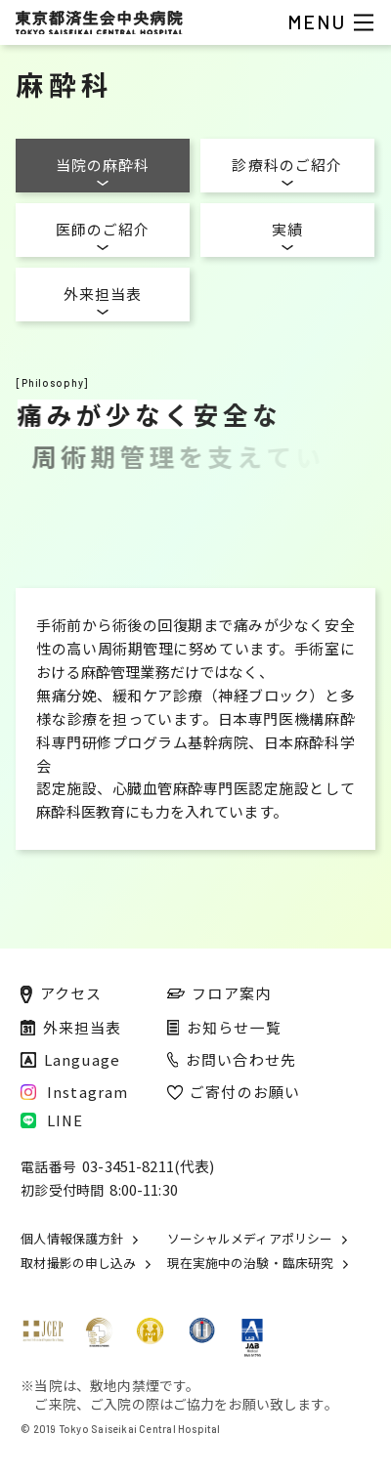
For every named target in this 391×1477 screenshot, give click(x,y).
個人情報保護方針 (72, 1239)
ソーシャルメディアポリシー (249, 1239)
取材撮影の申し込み (78, 1263)
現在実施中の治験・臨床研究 (250, 1263)
